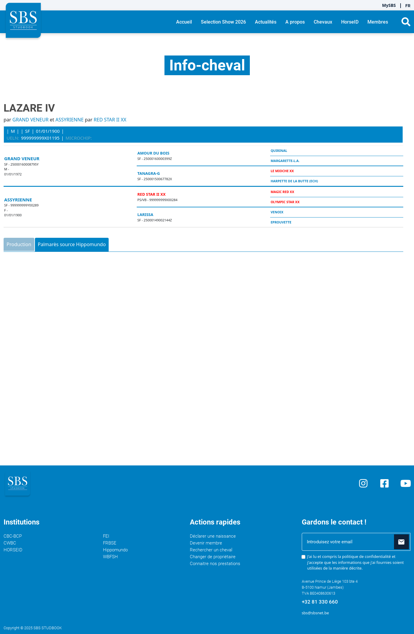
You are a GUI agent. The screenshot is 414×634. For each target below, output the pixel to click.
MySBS (389, 5)
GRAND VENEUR (31, 119)
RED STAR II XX (110, 119)
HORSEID (13, 550)
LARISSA (145, 214)
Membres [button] (377, 22)
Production (19, 244)
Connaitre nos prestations (215, 563)
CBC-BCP (13, 536)
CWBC (10, 543)
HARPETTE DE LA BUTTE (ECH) (294, 181)
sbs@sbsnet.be (315, 613)
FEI (106, 536)
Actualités (265, 22)
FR (407, 5)
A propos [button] (295, 22)
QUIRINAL (279, 150)
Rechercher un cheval (211, 550)
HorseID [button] (349, 22)
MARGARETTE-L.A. (285, 160)
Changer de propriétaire (213, 556)
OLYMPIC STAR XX (285, 202)
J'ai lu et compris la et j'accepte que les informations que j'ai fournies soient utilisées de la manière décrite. (355, 562)
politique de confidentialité (366, 556)
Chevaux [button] (323, 22)
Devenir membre (206, 543)
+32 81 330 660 (320, 602)
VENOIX (277, 212)
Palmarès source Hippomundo (72, 244)
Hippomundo (115, 550)
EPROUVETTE (281, 222)
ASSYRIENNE (70, 119)
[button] (405, 21)
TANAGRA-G (148, 173)
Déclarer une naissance (213, 536)
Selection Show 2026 (223, 22)
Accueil (184, 22)
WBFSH (110, 556)
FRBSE (109, 543)
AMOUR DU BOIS (153, 153)
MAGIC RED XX (282, 191)
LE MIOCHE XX (282, 171)
